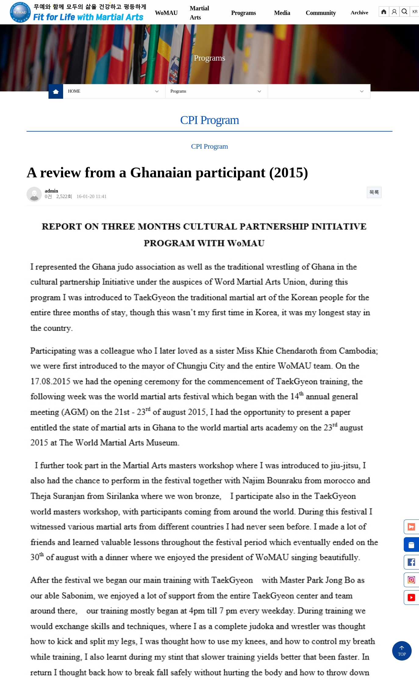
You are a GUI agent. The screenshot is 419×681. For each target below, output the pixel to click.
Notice (33, 646)
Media (282, 12)
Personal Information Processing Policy (93, 646)
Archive (359, 12)
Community (321, 12)
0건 (48, 196)
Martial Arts (199, 13)
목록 (374, 192)
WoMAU (166, 12)
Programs (243, 12)
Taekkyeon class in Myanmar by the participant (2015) (104, 513)
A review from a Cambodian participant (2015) (97, 527)
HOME (74, 91)
